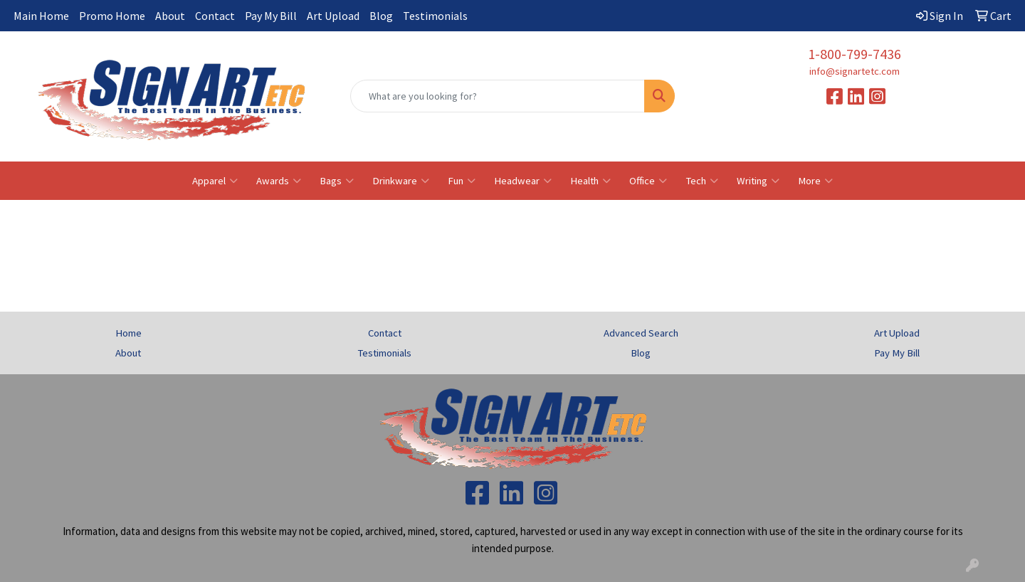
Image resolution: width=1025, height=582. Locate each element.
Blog (381, 16)
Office (648, 180)
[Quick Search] (497, 96)
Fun (461, 180)
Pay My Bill (271, 16)
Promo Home (112, 16)
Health (590, 180)
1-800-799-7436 (854, 54)
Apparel (215, 180)
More (815, 180)
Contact (215, 16)
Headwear (523, 180)
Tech (701, 180)
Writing (758, 180)
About (170, 16)
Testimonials (435, 16)
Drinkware (400, 180)
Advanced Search (641, 333)
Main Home (41, 16)
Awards (278, 180)
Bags (337, 180)
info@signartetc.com (854, 71)
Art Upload (333, 16)
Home (128, 333)
